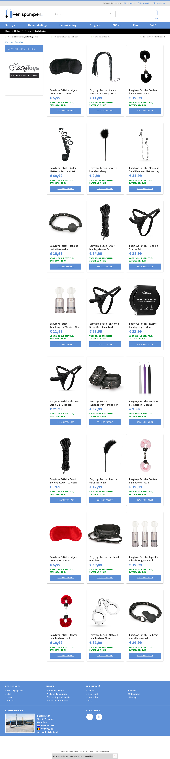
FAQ (90, 700)
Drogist (95, 25)
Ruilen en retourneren (58, 700)
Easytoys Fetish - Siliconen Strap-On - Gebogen (64, 403)
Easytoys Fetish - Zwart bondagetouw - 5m (102, 247)
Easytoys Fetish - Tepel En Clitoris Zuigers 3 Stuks (143, 558)
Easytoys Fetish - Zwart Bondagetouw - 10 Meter (63, 481)
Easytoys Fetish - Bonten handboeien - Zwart (143, 92)
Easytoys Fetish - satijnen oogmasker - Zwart (64, 92)
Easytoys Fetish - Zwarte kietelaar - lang (103, 169)
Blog (9, 693)
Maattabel (93, 693)
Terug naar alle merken (14, 42)
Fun (135, 25)
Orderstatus (134, 693)
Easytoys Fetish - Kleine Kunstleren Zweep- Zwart (103, 92)
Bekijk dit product (66, 111)
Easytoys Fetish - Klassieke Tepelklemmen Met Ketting (144, 169)
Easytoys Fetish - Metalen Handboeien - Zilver (103, 636)
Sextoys (10, 25)
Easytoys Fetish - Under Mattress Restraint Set (63, 169)
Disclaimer (83, 751)
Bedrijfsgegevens (15, 690)
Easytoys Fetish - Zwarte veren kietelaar (103, 481)
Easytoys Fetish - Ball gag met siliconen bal (64, 247)
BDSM (116, 25)
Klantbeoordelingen (103, 751)
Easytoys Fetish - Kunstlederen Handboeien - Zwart (104, 403)
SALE (153, 25)
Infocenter (93, 697)
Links (9, 697)
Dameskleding (37, 25)
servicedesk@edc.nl (47, 732)
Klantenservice (129, 3)
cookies (89, 756)
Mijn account (143, 3)
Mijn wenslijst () (158, 3)
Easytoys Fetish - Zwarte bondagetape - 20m (143, 325)
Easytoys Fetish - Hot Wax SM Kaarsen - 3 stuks (143, 403)
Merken (10, 700)
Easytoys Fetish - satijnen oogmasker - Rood (64, 558)
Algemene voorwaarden (69, 751)
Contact (91, 690)
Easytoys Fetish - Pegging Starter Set (143, 247)
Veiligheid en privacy (57, 693)
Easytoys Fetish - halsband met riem (104, 558)
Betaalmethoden (55, 690)
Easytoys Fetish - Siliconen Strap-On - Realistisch (104, 325)
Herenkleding (68, 25)
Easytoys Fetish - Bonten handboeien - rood (63, 636)
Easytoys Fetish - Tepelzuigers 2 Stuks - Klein (65, 325)
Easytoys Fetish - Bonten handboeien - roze (143, 481)
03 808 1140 (45, 728)
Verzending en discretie (58, 697)
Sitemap (132, 697)
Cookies (132, 690)
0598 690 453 (45, 725)
